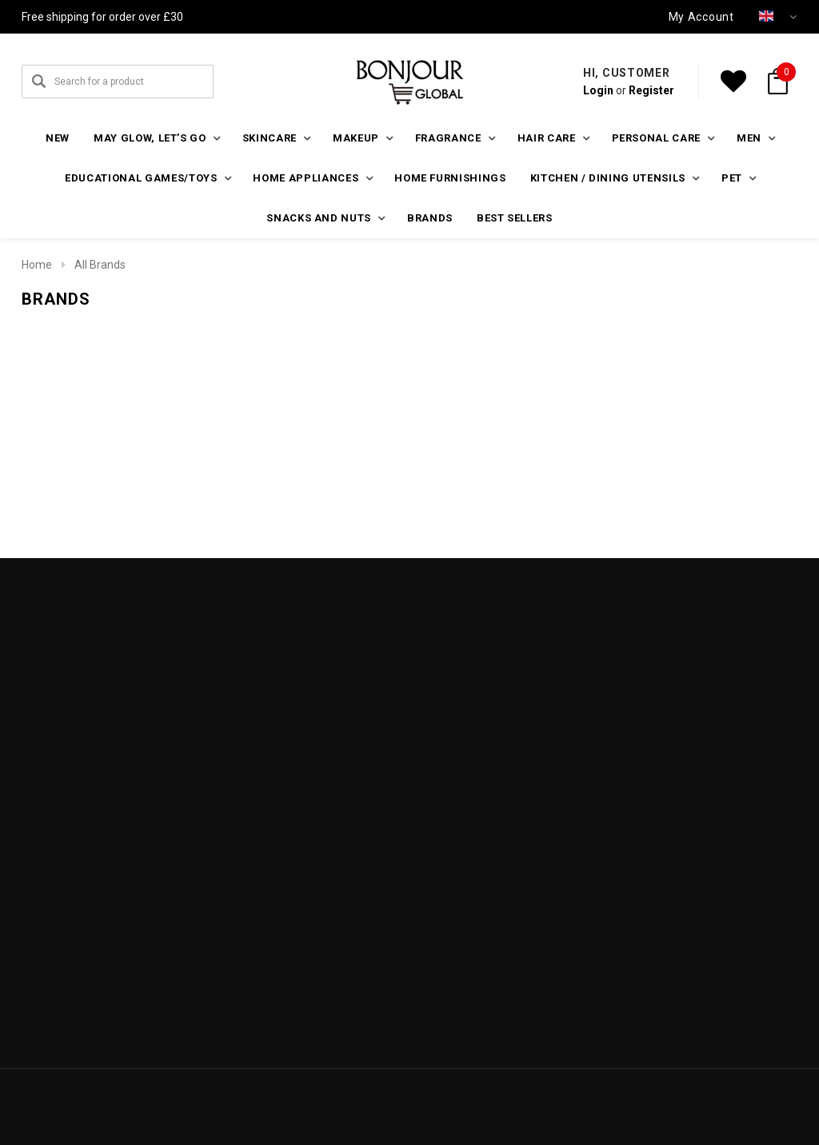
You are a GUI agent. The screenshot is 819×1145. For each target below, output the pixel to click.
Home (37, 264)
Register (651, 90)
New (58, 138)
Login (598, 90)
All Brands (100, 264)
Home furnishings (449, 178)
